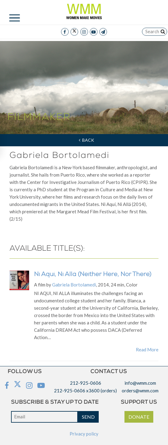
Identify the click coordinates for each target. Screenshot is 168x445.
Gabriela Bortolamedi (74, 284)
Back (86, 140)
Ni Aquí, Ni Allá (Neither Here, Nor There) (92, 275)
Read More (147, 349)
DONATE (138, 417)
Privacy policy (84, 433)
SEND (88, 417)
